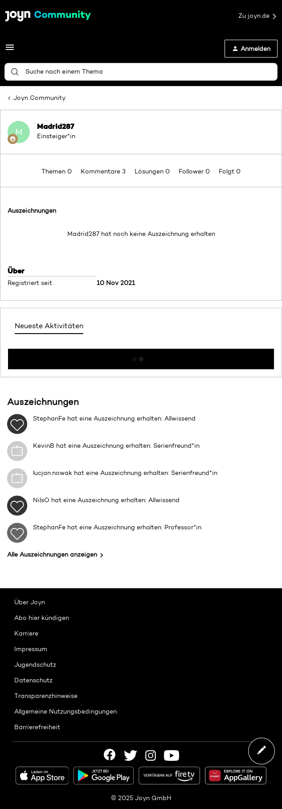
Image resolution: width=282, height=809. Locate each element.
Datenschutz (33, 680)
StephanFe (49, 418)
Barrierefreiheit (37, 727)
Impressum (30, 648)
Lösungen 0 (153, 171)
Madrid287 (55, 126)
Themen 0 (57, 171)
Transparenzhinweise (46, 695)
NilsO (41, 500)
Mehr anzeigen (141, 356)
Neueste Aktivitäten (49, 326)
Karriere (26, 633)
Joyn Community (39, 97)
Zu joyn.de (258, 16)
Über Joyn (29, 602)
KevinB (43, 445)
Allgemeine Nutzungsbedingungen (65, 711)
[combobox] (141, 72)
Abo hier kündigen (41, 617)
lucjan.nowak (52, 472)
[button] (9, 50)
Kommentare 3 (104, 171)
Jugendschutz (35, 664)
